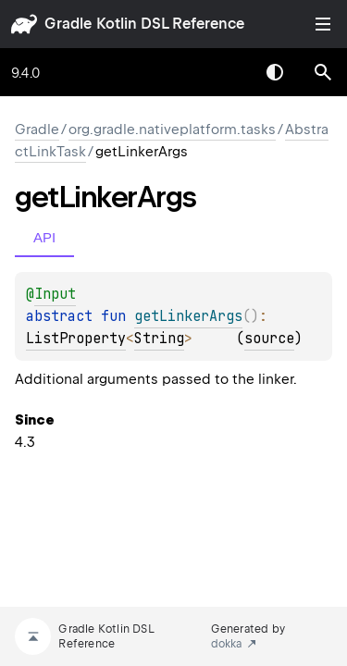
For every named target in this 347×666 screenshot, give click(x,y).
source (269, 338)
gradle (68, 23)
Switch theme (275, 72)
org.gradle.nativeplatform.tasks (172, 129)
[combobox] (227, 72)
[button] (323, 72)
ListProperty (76, 338)
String (159, 338)
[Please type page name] (323, 72)
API (44, 237)
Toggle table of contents (323, 24)
